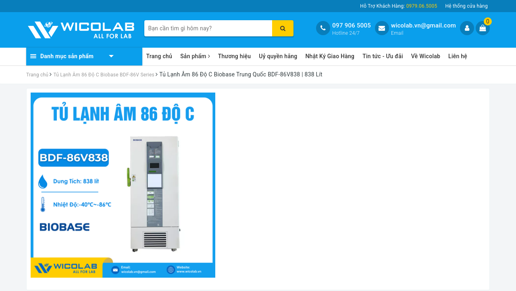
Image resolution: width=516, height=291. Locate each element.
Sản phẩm (195, 56)
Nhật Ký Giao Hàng (329, 56)
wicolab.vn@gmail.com (423, 25)
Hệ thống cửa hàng (466, 6)
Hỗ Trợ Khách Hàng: (398, 6)
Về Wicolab (425, 56)
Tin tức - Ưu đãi (382, 56)
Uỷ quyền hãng (278, 56)
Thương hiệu (234, 56)
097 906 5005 (351, 25)
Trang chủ (159, 56)
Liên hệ (457, 56)
